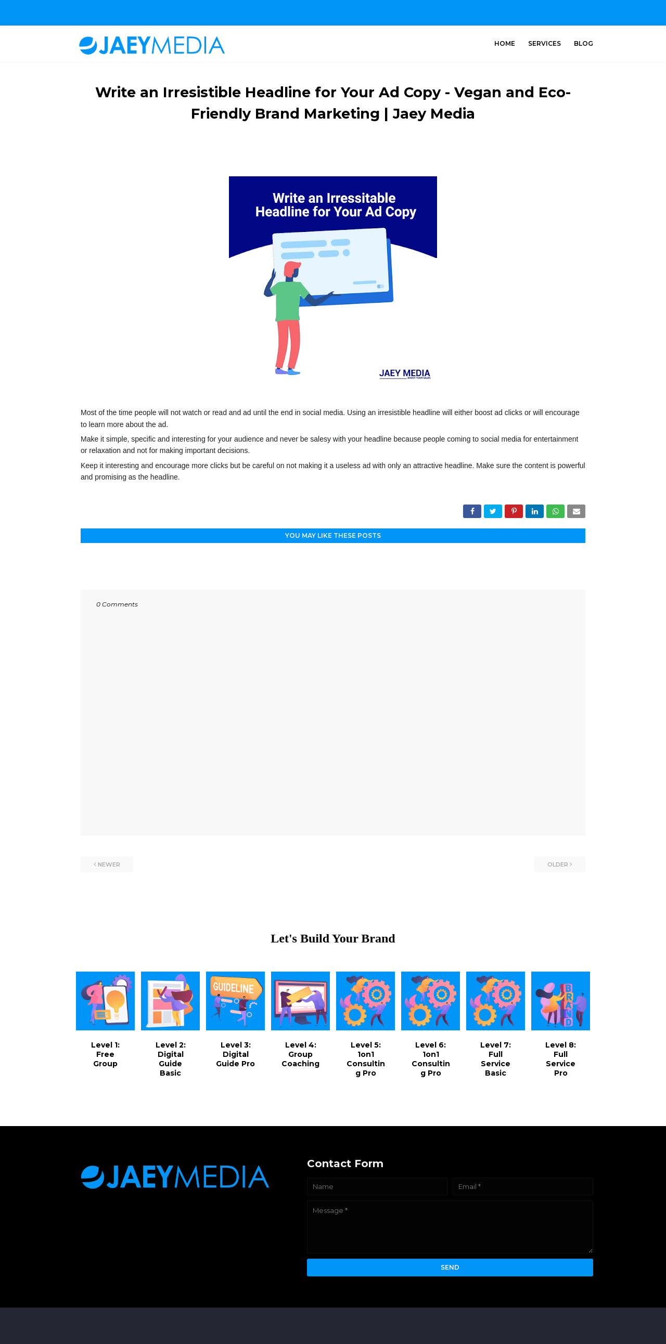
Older (557, 864)
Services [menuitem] (544, 43)
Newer (109, 864)
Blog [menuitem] (583, 43)
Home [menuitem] (504, 43)
